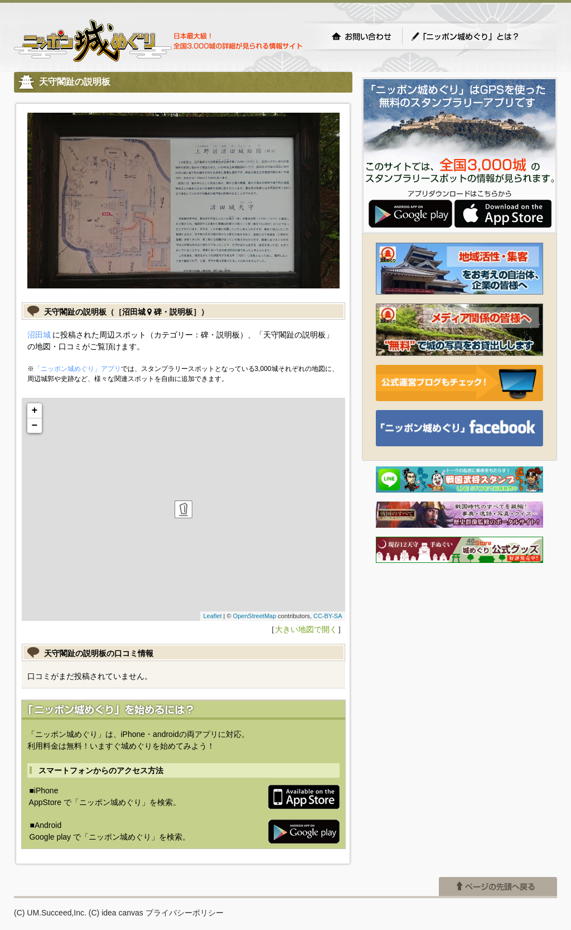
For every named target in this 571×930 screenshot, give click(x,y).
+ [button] (35, 410)
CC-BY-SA (327, 616)
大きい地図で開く (306, 629)
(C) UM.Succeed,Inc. (50, 912)
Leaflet (212, 616)
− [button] (35, 425)
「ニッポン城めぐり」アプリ (77, 369)
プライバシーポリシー (185, 912)
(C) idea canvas (116, 912)
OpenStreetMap (255, 616)
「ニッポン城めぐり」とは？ (476, 36)
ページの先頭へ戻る (498, 886)
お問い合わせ (361, 36)
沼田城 (39, 334)
